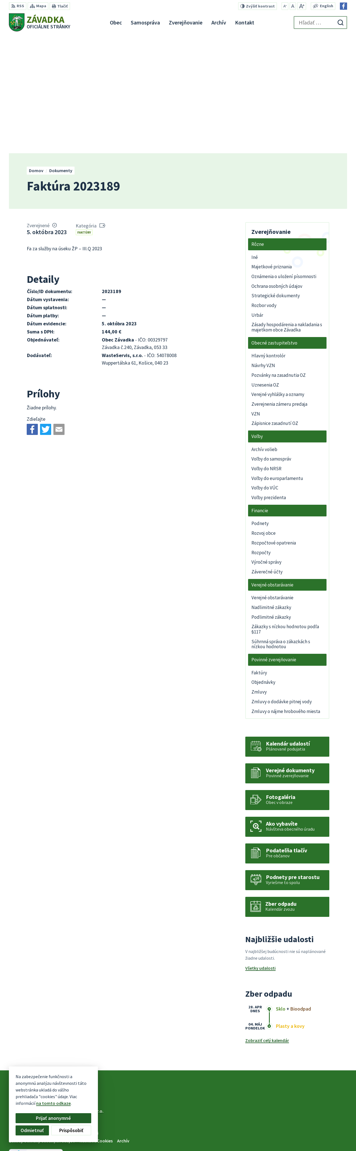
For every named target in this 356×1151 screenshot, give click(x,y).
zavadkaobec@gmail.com (321, 1132)
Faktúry (84, 115)
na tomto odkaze (53, 1103)
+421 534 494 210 (311, 1119)
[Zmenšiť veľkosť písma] (284, 6)
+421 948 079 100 (311, 1125)
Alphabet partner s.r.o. (81, 993)
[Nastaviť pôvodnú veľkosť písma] (293, 6)
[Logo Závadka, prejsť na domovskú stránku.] (39, 22)
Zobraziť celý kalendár (267, 923)
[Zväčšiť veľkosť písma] (301, 6)
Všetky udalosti (260, 850)
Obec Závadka (54, 999)
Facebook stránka (313, 1139)
